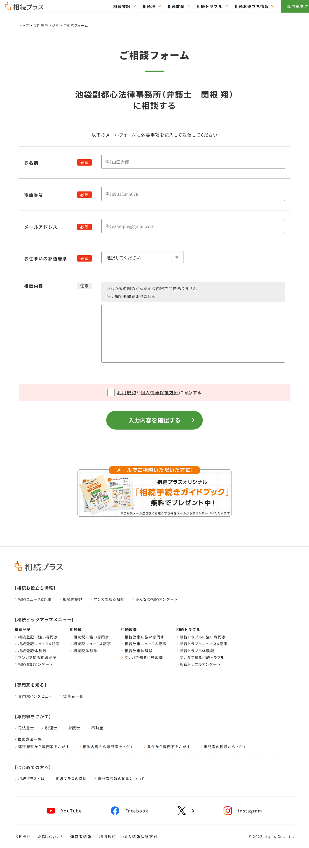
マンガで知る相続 (107, 599)
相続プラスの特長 (69, 778)
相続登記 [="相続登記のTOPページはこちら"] (107, 6)
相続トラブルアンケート (198, 664)
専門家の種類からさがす (223, 746)
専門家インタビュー (33, 696)
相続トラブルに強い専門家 (201, 636)
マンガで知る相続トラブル (200, 657)
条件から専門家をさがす (167, 746)
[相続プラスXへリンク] (186, 810)
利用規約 (126, 392)
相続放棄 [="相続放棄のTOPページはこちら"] (161, 6)
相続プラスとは (29, 778)
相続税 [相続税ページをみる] (76, 629)
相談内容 (33, 286)
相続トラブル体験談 (195, 650)
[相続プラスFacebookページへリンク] (129, 810)
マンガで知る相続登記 (35, 657)
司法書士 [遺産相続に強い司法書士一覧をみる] (24, 727)
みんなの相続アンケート (155, 599)
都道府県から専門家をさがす (41, 746)
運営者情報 (81, 836)
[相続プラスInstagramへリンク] (243, 810)
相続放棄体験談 (137, 650)
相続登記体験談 (30, 650)
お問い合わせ (50, 836)
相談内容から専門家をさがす (106, 746)
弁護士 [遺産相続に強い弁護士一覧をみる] (72, 727)
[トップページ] (24, 8)
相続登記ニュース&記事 (37, 643)
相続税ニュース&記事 (90, 643)
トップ (24, 25)
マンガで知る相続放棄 (142, 657)
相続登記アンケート (33, 664)
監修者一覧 (72, 696)
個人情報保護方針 (159, 392)
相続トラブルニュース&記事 (202, 643)
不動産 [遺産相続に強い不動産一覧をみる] (95, 727)
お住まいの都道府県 (45, 258)
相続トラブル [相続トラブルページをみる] (188, 629)
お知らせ (22, 836)
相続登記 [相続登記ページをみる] (22, 629)
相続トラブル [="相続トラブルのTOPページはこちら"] (195, 6)
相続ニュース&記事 (33, 599)
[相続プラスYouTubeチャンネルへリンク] (64, 810)
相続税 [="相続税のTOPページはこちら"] (134, 6)
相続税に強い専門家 (89, 636)
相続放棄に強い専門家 (143, 636)
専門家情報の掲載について (119, 778)
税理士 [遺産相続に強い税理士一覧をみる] (49, 727)
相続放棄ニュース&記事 (144, 643)
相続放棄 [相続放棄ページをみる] (129, 629)
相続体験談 (71, 599)
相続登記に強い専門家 (36, 636)
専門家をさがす (288, 6)
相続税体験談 (84, 650)
